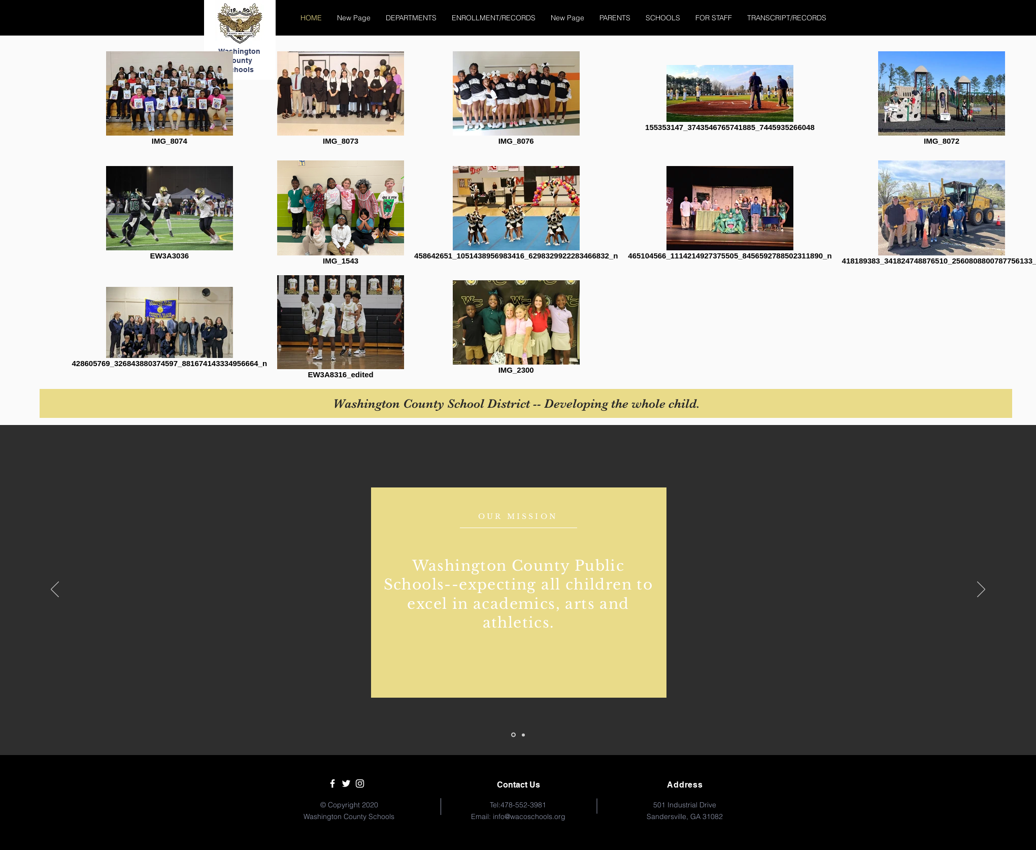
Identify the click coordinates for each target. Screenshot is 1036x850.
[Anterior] (55, 590)
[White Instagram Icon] (359, 783)
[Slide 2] (523, 734)
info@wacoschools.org (529, 816)
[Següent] (981, 590)
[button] (411, 17)
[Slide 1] (513, 735)
